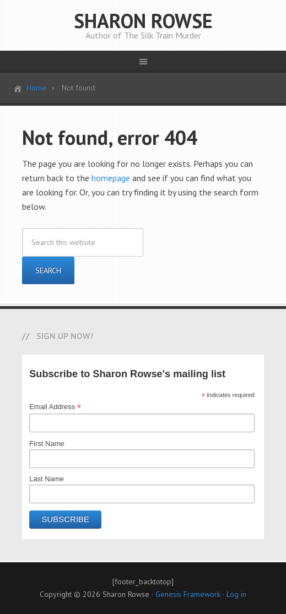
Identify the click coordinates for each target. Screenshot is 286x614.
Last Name (46, 479)
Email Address (55, 407)
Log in (236, 594)
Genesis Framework (187, 594)
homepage (110, 177)
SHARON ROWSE (143, 21)
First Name (46, 443)
